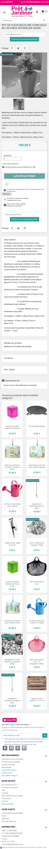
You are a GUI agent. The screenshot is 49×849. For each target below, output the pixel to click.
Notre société (8, 781)
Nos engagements (10, 755)
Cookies (5, 793)
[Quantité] (13, 158)
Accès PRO (10, 720)
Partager (12, 48)
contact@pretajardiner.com (12, 844)
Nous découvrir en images (12, 796)
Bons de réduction (9, 821)
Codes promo (7, 773)
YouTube (11, 748)
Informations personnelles (12, 813)
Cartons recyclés (8, 764)
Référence (8, 346)
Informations (8, 827)
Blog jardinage (7, 804)
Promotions (6, 798)
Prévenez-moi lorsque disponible (24, 39)
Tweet (18, 48)
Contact (5, 801)
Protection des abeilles (11, 762)
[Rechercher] (24, 20)
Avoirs (4, 816)
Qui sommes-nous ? (10, 785)
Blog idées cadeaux (9, 775)
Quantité (7, 156)
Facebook (5, 748)
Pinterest (24, 48)
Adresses (5, 819)
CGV (3, 790)
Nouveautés (6, 767)
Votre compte (8, 809)
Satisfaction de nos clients (12, 759)
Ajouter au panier (24, 176)
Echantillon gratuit (9, 770)
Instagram (24, 748)
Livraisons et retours (10, 787)
